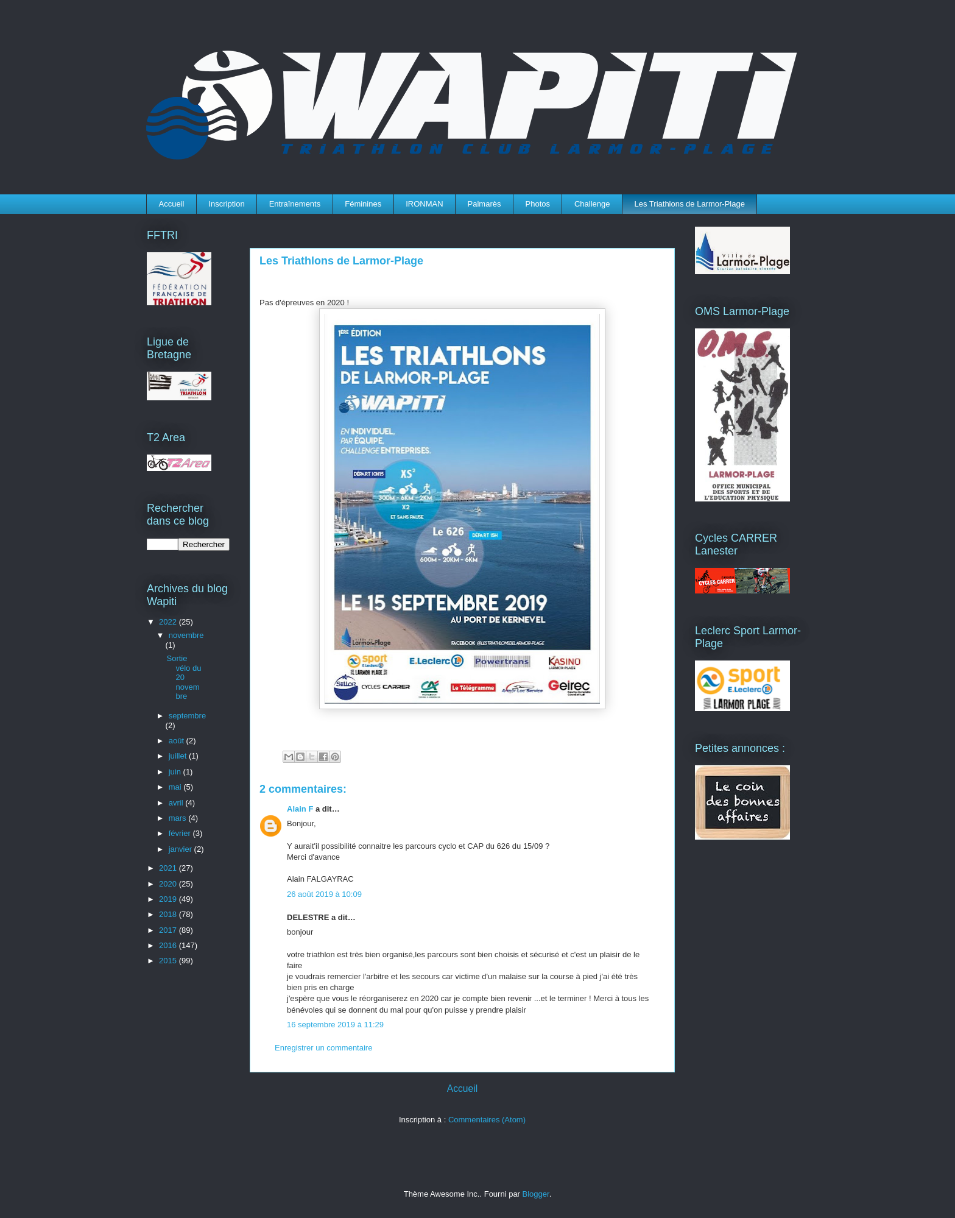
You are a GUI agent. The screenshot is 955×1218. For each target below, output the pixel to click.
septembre (187, 715)
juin (176, 771)
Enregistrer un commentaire (323, 1047)
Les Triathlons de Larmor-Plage (690, 203)
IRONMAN (424, 203)
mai (176, 786)
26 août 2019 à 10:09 (324, 894)
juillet (179, 755)
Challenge (592, 203)
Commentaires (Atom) (487, 1119)
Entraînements (295, 203)
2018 (169, 914)
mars (179, 818)
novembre (186, 635)
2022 (169, 621)
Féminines (363, 203)
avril (177, 802)
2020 (169, 883)
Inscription (226, 203)
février (181, 833)
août (177, 740)
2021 (169, 868)
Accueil (172, 203)
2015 (169, 960)
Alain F (300, 808)
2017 (169, 930)
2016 (169, 945)
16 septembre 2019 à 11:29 (335, 1024)
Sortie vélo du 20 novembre (183, 677)
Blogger (536, 1194)
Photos (538, 203)
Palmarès (484, 203)
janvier (181, 849)
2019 (169, 899)
